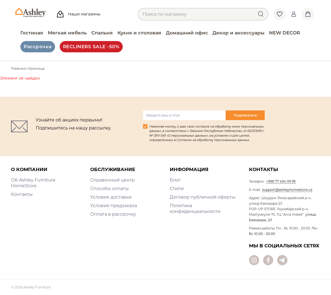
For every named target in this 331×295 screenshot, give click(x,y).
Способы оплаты (109, 188)
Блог (175, 180)
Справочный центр (112, 180)
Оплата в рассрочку (113, 214)
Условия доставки (111, 197)
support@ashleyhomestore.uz (287, 190)
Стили (177, 188)
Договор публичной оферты (203, 197)
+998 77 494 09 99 (281, 181)
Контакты (22, 194)
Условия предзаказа (113, 205)
